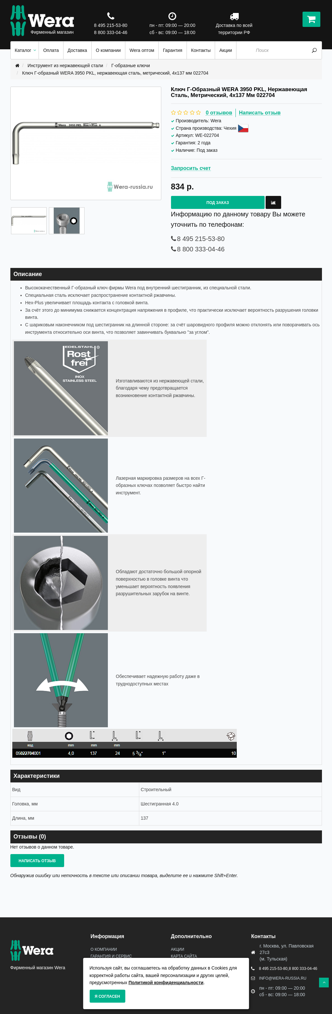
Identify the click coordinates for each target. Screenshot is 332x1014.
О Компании (103, 949)
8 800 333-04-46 (110, 32)
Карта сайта (184, 956)
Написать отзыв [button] (37, 861)
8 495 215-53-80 (110, 25)
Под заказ (217, 202)
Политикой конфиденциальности (166, 982)
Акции (177, 949)
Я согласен (107, 996)
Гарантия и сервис (111, 956)
